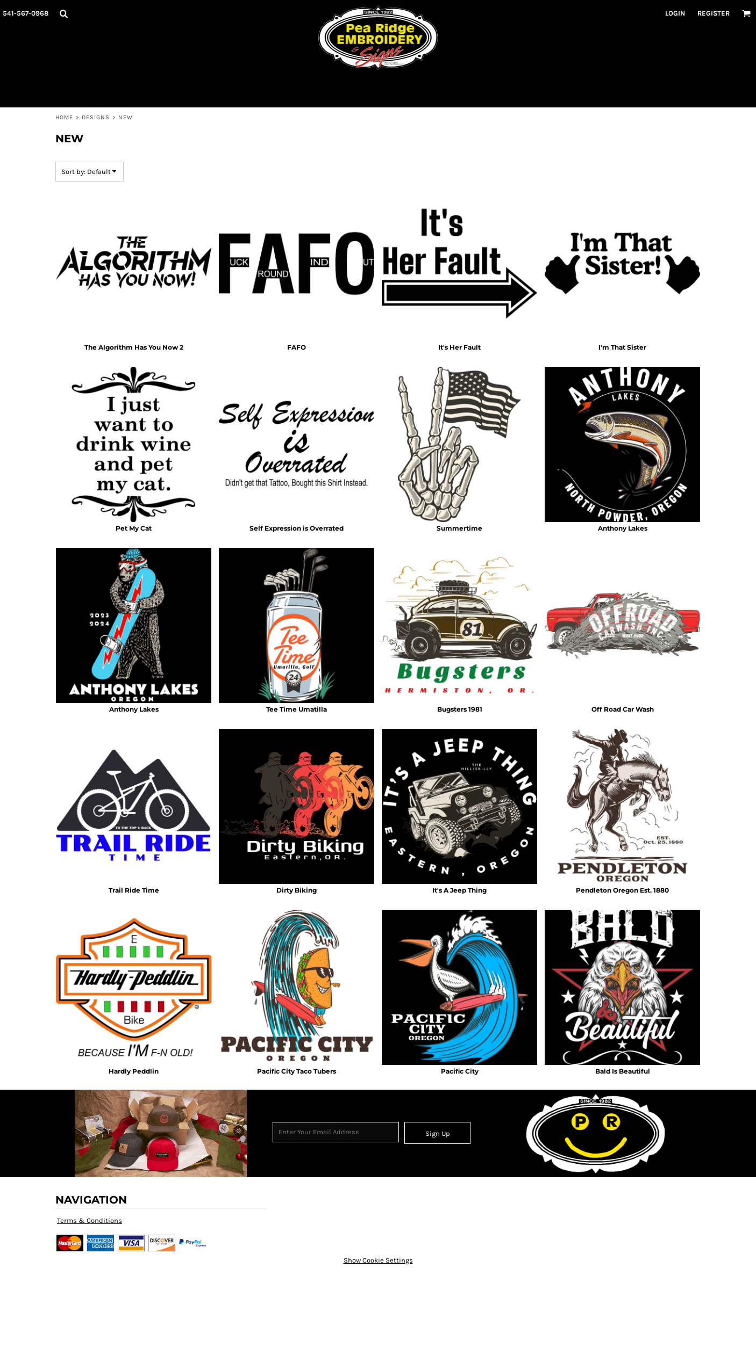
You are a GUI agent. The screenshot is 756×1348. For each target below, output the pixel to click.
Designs (96, 117)
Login (675, 13)
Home (64, 117)
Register (713, 13)
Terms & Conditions (89, 1220)
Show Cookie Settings (378, 1260)
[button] (63, 13)
